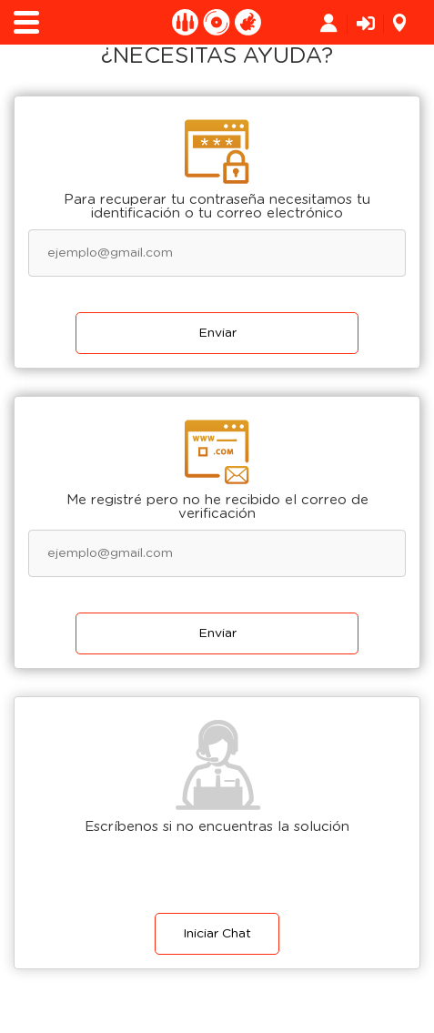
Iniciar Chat (217, 933)
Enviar (217, 333)
